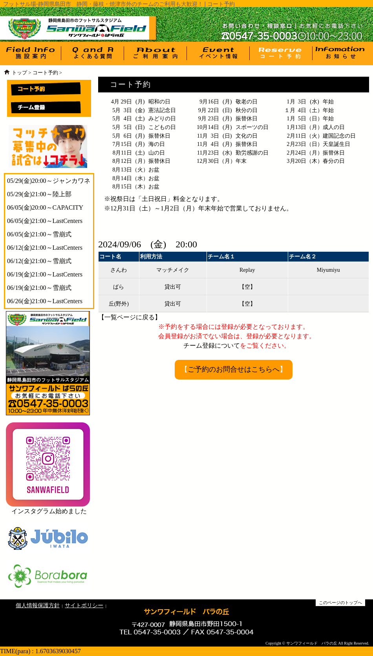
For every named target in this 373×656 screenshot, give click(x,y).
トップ (19, 73)
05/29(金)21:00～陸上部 (39, 194)
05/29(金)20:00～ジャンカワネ (48, 180)
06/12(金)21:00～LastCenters (44, 247)
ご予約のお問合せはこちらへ (234, 369)
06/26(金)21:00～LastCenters (44, 301)
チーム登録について (211, 345)
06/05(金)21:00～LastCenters (44, 220)
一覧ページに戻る (129, 317)
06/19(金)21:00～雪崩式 (39, 287)
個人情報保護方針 (38, 605)
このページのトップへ (340, 602)
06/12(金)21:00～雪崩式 (39, 261)
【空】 (247, 287)
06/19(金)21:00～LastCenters (44, 274)
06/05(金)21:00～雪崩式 (39, 234)
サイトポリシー (84, 605)
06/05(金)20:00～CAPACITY (45, 207)
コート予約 (45, 73)
